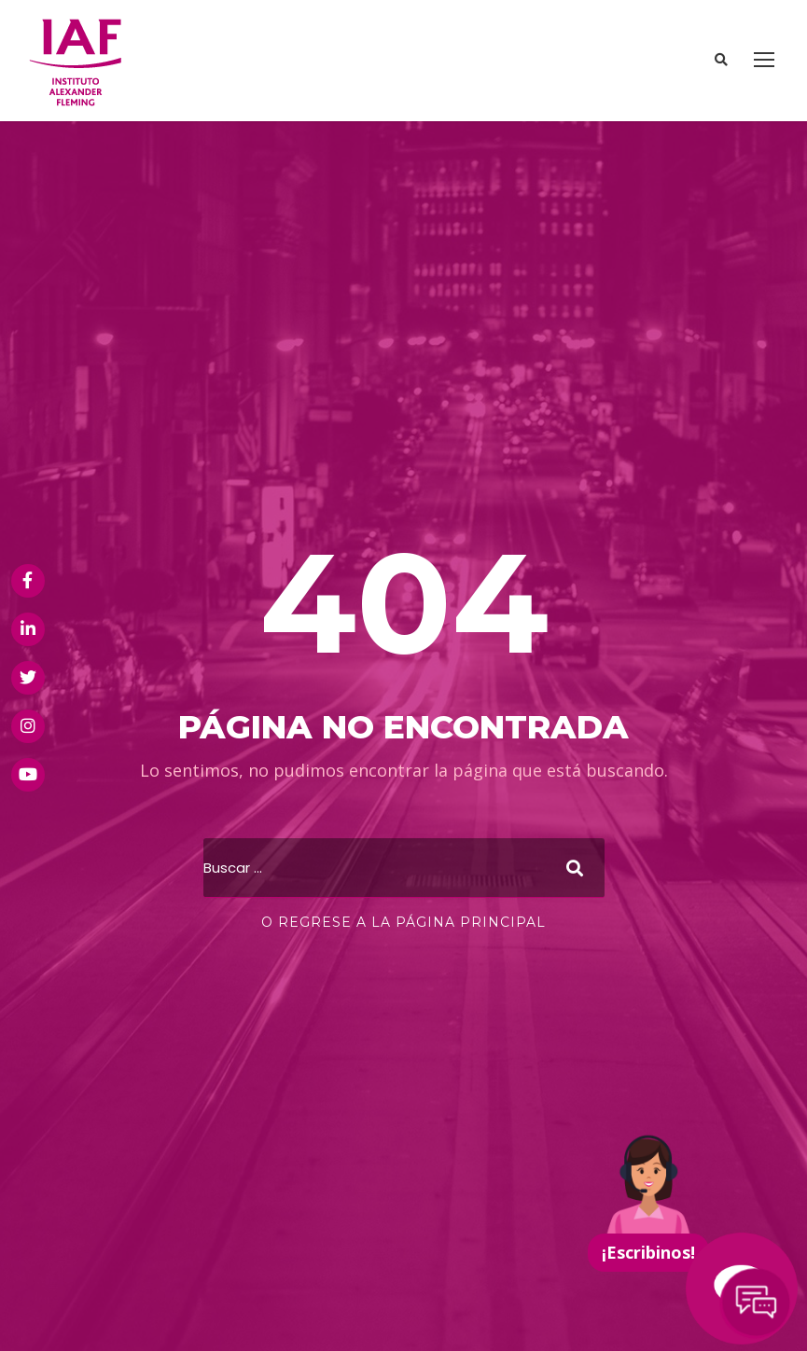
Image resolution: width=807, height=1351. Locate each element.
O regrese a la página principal (403, 922)
